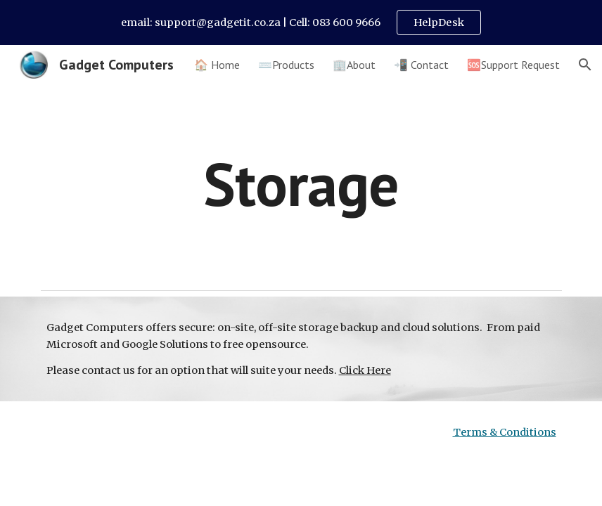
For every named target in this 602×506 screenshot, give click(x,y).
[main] (301, 183)
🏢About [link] (354, 65)
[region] (301, 22)
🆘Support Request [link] (513, 65)
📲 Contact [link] (421, 65)
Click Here (365, 370)
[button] (585, 65)
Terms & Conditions (504, 432)
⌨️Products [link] (286, 65)
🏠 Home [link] (217, 65)
